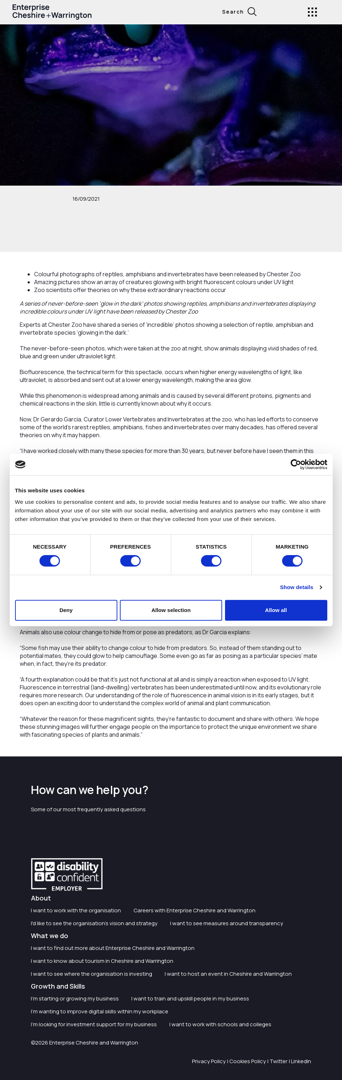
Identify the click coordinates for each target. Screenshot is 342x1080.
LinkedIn (301, 1061)
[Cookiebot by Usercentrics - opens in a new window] (295, 464)
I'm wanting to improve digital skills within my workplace (99, 1011)
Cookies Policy (247, 1061)
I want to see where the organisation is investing (91, 974)
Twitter (278, 1061)
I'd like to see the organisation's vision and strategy (94, 923)
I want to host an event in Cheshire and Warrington (228, 974)
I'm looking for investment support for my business (94, 1024)
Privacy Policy (209, 1061)
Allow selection (171, 610)
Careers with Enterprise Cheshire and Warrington (194, 910)
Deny (66, 610)
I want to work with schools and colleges (220, 1024)
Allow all (276, 610)
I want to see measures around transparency (226, 923)
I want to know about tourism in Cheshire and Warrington (102, 961)
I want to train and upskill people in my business (190, 998)
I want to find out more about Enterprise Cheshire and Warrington (113, 948)
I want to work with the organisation (76, 910)
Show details (296, 587)
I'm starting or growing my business (75, 998)
